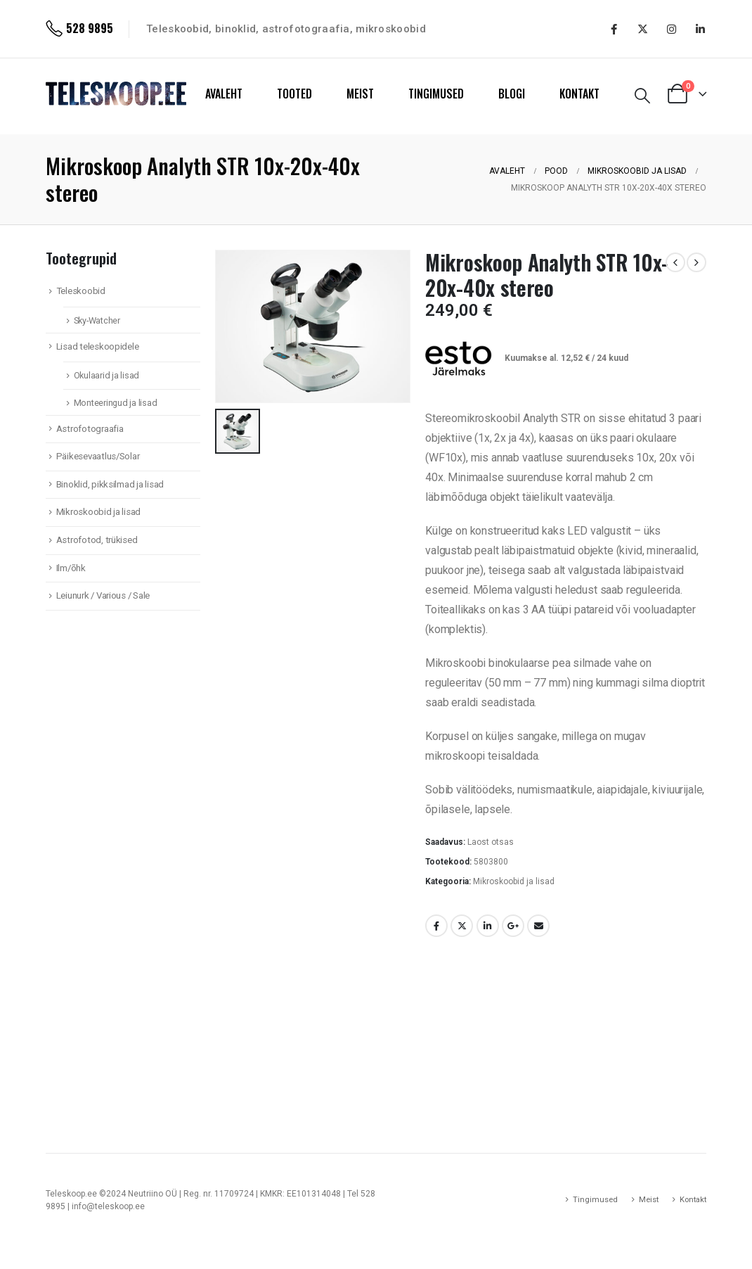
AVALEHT (223, 93)
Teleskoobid (80, 291)
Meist (649, 1199)
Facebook (436, 925)
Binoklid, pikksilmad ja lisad (110, 484)
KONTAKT (579, 93)
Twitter (461, 925)
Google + (513, 925)
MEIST (360, 93)
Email (538, 925)
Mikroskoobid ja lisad (514, 881)
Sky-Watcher (97, 320)
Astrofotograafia (90, 428)
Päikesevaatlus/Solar (98, 456)
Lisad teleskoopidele (97, 346)
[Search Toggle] (642, 95)
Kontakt (693, 1199)
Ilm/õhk (71, 568)
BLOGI (511, 93)
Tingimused (595, 1199)
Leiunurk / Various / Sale (103, 595)
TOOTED (294, 93)
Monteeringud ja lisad (115, 402)
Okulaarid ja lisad (106, 375)
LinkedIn (488, 925)
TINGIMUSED (436, 93)
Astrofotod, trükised (97, 540)
